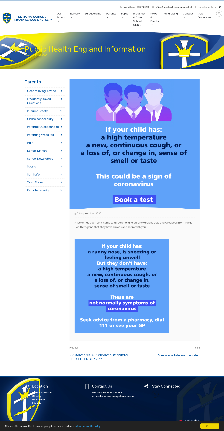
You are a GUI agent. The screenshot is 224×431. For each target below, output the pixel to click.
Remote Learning (44, 190)
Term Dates (44, 182)
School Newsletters (44, 159)
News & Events (154, 19)
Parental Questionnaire (44, 127)
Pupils (124, 15)
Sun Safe (44, 174)
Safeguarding (93, 13)
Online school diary (44, 119)
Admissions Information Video (178, 355)
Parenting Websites (44, 135)
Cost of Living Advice (44, 91)
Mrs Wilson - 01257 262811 (134, 7)
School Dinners (44, 151)
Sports (44, 166)
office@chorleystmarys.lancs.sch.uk (172, 7)
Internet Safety (44, 111)
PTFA (44, 143)
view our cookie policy (88, 426)
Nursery (75, 15)
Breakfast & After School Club (139, 19)
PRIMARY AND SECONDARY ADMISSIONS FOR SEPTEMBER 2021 (99, 357)
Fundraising (171, 13)
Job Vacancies (204, 15)
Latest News (40, 55)
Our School (61, 17)
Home (28, 55)
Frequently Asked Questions (44, 101)
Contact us (188, 15)
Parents (111, 15)
